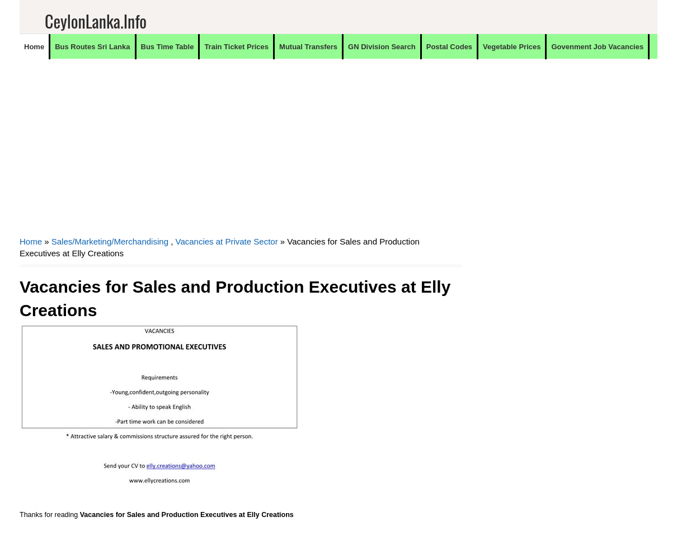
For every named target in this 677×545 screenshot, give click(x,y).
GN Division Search (382, 47)
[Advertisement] (241, 154)
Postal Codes (449, 47)
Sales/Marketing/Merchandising (109, 241)
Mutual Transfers (308, 47)
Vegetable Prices (511, 47)
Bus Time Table (167, 47)
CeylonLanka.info (96, 21)
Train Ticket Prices (236, 47)
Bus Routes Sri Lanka (92, 47)
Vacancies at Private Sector (227, 241)
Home (34, 47)
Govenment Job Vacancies (597, 47)
